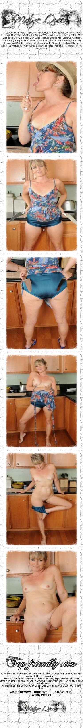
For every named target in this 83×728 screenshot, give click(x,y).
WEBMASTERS (41, 695)
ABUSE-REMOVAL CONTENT (28, 692)
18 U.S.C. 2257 (62, 692)
